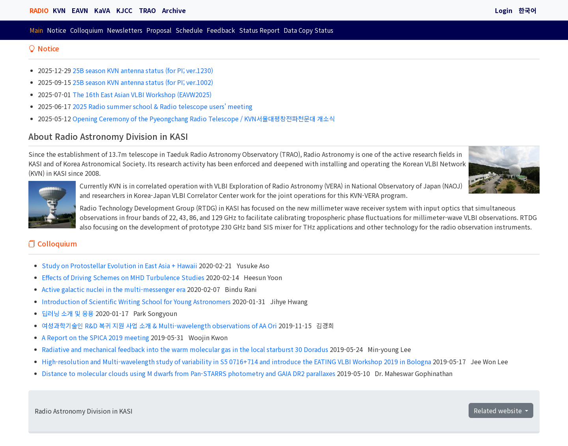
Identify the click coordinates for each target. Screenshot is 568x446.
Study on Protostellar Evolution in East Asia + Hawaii (119, 265)
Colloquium (86, 30)
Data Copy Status (308, 30)
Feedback (221, 30)
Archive (174, 10)
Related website (498, 410)
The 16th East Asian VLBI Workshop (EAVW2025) (141, 94)
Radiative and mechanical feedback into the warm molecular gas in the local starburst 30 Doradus (185, 349)
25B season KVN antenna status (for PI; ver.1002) (142, 82)
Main (36, 30)
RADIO (39, 10)
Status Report (259, 30)
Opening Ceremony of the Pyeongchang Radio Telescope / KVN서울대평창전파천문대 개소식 (203, 118)
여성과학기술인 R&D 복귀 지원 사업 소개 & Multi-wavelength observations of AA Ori (159, 325)
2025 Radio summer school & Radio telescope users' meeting (161, 106)
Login (503, 10)
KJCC (124, 10)
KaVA (102, 10)
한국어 (527, 10)
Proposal (159, 30)
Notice (56, 30)
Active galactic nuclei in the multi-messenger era (113, 289)
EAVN (80, 10)
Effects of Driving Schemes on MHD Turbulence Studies (123, 277)
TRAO (147, 10)
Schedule (189, 30)
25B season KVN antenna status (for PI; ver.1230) (142, 70)
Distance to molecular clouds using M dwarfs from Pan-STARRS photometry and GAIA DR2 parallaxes (188, 373)
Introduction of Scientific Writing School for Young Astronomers (136, 301)
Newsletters (124, 30)
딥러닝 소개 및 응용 (68, 313)
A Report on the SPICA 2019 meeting (95, 337)
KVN (59, 10)
